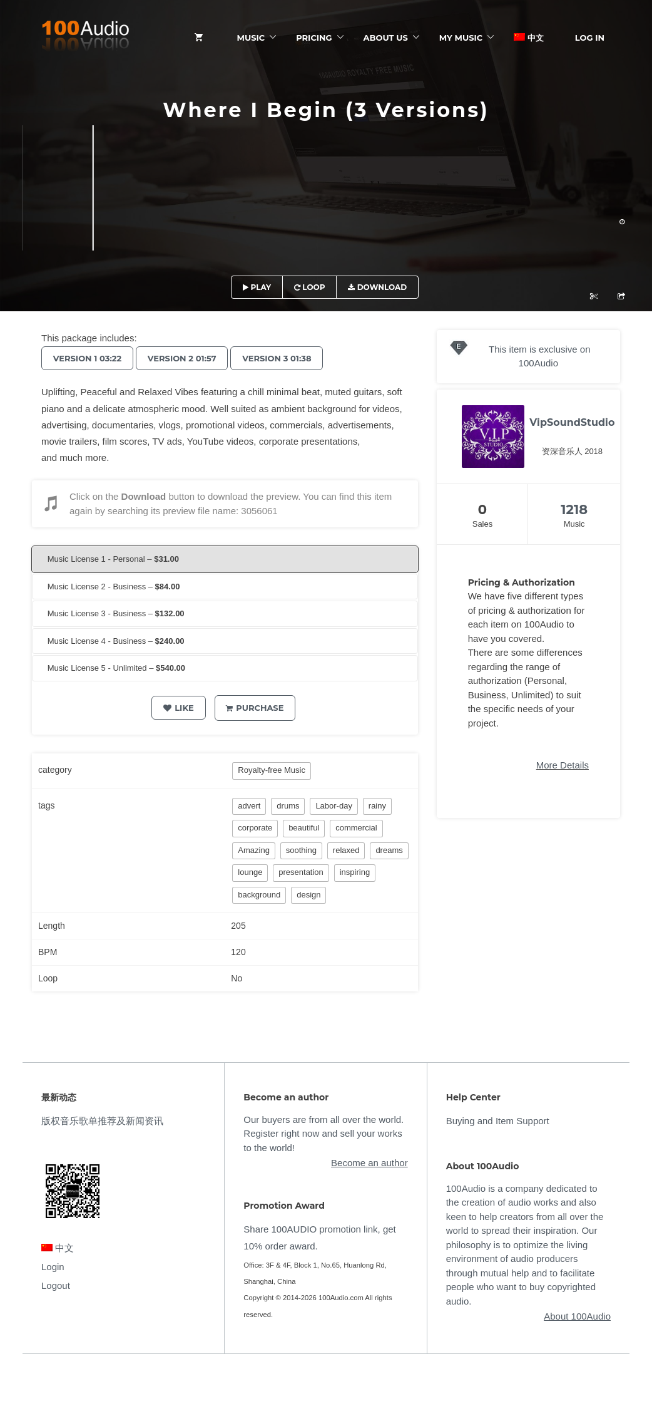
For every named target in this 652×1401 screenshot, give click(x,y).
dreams (388, 850)
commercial (356, 827)
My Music (460, 38)
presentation (300, 872)
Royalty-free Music (271, 770)
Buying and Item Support (497, 1120)
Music (251, 38)
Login (52, 1266)
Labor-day (333, 805)
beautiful (303, 827)
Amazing (254, 850)
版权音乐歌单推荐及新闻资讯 (102, 1120)
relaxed (346, 850)
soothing (301, 850)
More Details (562, 765)
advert (249, 805)
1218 (574, 509)
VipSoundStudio (571, 422)
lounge (250, 872)
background (259, 894)
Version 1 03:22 (88, 358)
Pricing (314, 38)
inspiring (355, 872)
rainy (377, 805)
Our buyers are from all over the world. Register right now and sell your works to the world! (323, 1133)
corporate (255, 827)
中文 (529, 38)
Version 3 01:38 (283, 358)
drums (288, 805)
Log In (589, 38)
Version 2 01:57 (185, 358)
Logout (55, 1285)
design (308, 894)
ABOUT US (386, 38)
